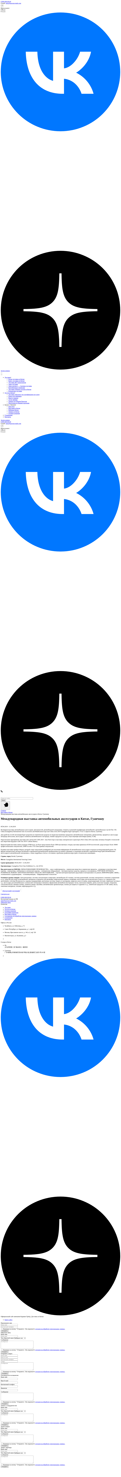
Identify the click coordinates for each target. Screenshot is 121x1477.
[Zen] (60, 369)
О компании (8, 415)
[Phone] (2, 792)
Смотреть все (5, 894)
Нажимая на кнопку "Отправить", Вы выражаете (34, 1329)
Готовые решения (10, 911)
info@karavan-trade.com (13, 3)
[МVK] (60, 131)
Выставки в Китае (10, 914)
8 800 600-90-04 (6, 1)
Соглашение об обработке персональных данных (20, 916)
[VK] (60, 1076)
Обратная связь (6, 902)
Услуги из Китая (10, 909)
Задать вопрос (5, 371)
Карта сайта (8, 1320)
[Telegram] (60, 250)
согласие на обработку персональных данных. (50, 1329)
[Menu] (5, 805)
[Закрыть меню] (1, 374)
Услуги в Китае (10, 393)
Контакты (8, 417)
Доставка (8, 377)
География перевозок (11, 912)
